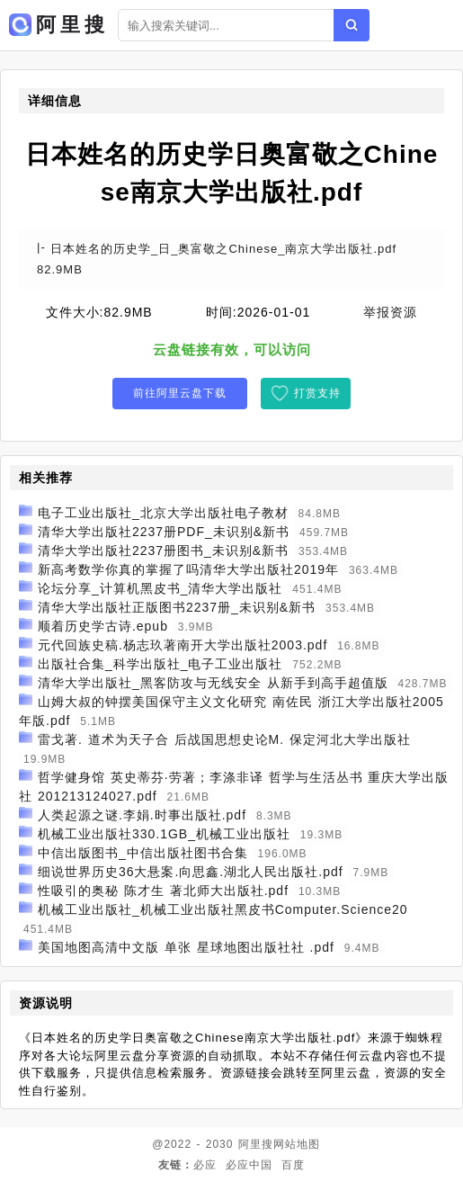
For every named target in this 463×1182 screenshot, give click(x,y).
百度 (293, 1165)
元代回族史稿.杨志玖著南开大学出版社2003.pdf (182, 645)
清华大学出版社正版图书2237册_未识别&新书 (177, 607)
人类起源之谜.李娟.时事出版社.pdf (142, 815)
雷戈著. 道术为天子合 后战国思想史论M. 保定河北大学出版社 (224, 739)
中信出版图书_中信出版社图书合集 (143, 853)
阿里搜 (255, 1144)
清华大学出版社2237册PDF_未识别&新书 (163, 531)
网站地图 (296, 1144)
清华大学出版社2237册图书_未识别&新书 (163, 550)
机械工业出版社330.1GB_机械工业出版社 (164, 834)
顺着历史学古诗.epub (103, 626)
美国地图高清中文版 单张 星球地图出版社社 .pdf (186, 947)
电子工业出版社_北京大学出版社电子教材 (163, 513)
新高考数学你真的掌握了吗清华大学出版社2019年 (188, 569)
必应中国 (249, 1165)
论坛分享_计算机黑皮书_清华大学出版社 (160, 588)
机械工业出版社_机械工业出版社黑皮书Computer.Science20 (223, 909)
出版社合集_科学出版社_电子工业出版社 (160, 664)
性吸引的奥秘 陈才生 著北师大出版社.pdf (163, 890)
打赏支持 (317, 393)
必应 (205, 1165)
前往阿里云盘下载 (180, 393)
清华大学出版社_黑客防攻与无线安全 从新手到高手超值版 (213, 683)
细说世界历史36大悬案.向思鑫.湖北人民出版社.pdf (190, 871)
